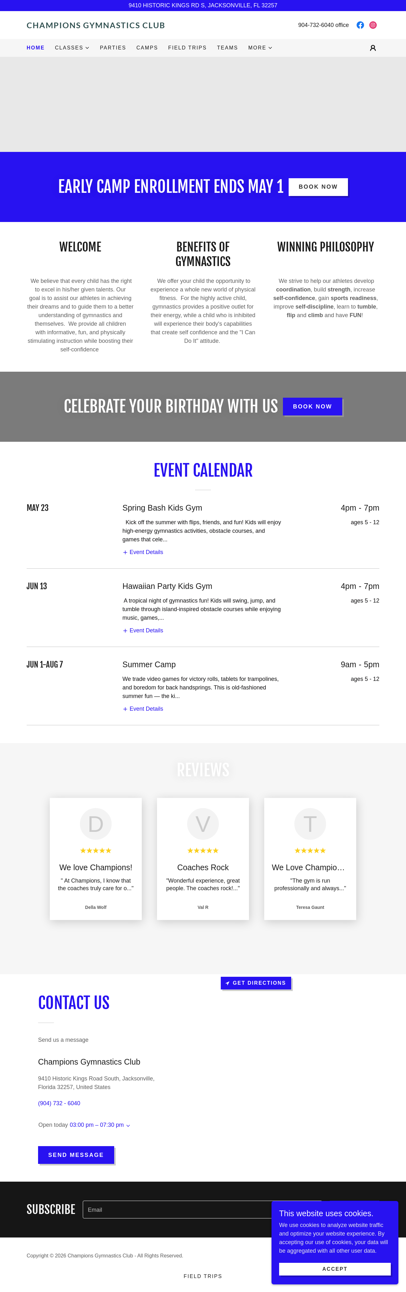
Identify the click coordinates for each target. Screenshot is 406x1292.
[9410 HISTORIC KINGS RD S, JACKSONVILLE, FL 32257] (203, 5)
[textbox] (202, 1209)
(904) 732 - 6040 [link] (59, 1103)
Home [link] (36, 47)
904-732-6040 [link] (316, 25)
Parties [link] (113, 47)
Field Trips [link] (187, 47)
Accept (335, 1269)
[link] (115, 26)
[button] (72, 48)
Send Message (76, 1155)
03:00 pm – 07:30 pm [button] (97, 1125)
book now (318, 187)
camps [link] (147, 47)
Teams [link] (227, 47)
